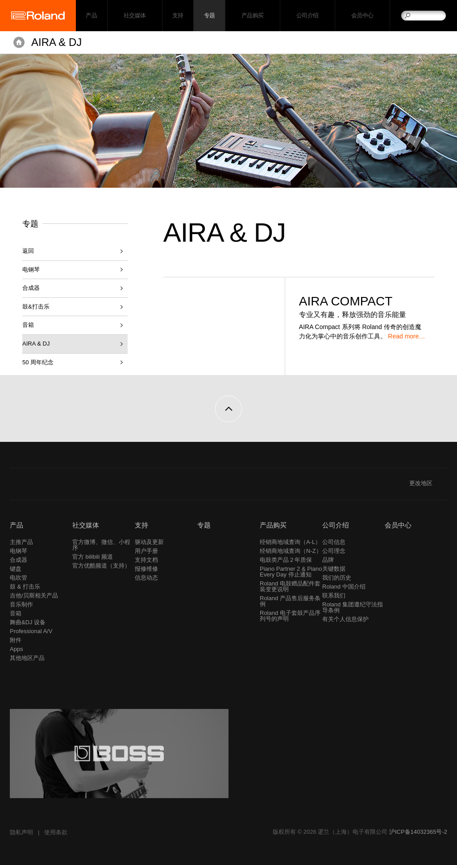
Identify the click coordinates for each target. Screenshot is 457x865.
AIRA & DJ (56, 42)
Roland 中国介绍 (344, 586)
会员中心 (362, 15)
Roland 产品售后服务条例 (290, 601)
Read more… (406, 336)
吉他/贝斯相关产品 (34, 595)
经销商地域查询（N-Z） (291, 551)
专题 (209, 15)
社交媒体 (135, 15)
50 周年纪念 (38, 362)
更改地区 (428, 483)
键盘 (15, 568)
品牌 (328, 559)
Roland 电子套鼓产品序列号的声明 (290, 616)
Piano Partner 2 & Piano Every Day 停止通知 (291, 571)
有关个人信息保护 (345, 619)
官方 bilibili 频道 (92, 556)
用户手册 (146, 551)
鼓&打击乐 (36, 306)
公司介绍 (307, 15)
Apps (16, 649)
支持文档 (146, 559)
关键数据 (333, 568)
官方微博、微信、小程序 (101, 545)
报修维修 (146, 568)
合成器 (31, 287)
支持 (177, 15)
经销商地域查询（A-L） (290, 542)
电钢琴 (31, 269)
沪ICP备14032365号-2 (418, 831)
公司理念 (333, 551)
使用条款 (55, 832)
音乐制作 (21, 604)
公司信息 (333, 542)
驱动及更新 (149, 542)
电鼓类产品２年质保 (286, 559)
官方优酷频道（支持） (101, 565)
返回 (28, 250)
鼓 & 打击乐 (25, 586)
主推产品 (21, 542)
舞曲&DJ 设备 (28, 622)
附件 (15, 640)
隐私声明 (21, 832)
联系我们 (333, 595)
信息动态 (146, 577)
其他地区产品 (27, 658)
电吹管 (18, 577)
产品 (16, 525)
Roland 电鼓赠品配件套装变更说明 (290, 586)
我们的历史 (336, 577)
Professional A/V (31, 631)
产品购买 (252, 15)
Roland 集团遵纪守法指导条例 (352, 607)
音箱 (28, 324)
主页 (19, 42)
